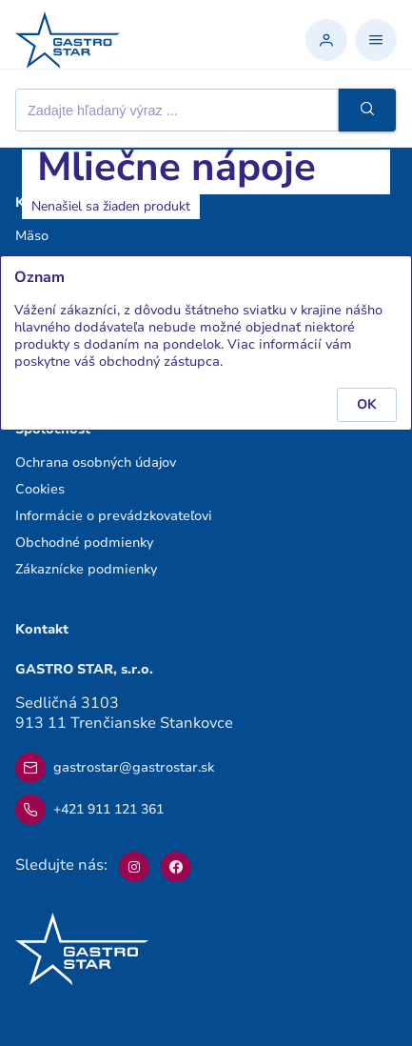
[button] (367, 110)
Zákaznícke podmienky (86, 569)
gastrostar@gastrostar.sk (114, 768)
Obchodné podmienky (84, 542)
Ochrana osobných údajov (95, 462)
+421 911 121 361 (89, 810)
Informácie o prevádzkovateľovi (113, 516)
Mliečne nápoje (176, 167)
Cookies (40, 489)
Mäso (32, 236)
